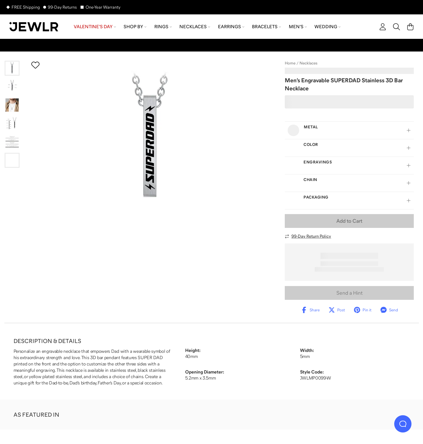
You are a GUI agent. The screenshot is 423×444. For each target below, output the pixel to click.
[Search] (396, 26)
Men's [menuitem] (298, 26)
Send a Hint (349, 293)
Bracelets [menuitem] (266, 26)
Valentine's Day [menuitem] (95, 26)
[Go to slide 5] (12, 141)
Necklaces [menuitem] (194, 26)
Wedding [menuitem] (327, 26)
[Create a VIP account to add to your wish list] (35, 65)
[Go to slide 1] (12, 68)
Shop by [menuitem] (135, 26)
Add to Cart (349, 221)
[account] (382, 26)
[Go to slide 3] (12, 105)
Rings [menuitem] (163, 26)
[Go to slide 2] (12, 86)
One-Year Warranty (103, 7)
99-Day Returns (62, 7)
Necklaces (308, 63)
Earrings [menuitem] (231, 26)
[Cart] (410, 26)
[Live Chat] (402, 423)
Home (290, 63)
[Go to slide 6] (12, 160)
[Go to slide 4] (12, 123)
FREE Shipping (26, 7)
